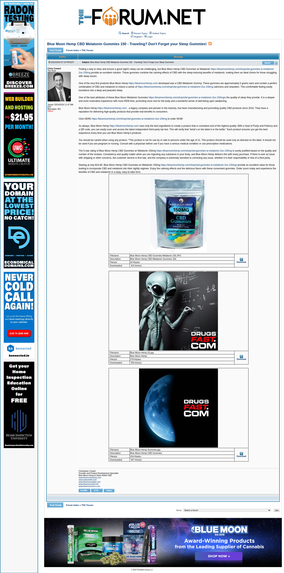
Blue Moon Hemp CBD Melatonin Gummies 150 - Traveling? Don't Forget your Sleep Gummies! (127, 44)
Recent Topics (141, 33)
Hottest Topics (159, 33)
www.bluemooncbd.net (89, 484)
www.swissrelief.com (88, 480)
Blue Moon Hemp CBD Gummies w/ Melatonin (186, 69)
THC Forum (87, 50)
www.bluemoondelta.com (90, 482)
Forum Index (73, 50)
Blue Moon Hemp (88, 108)
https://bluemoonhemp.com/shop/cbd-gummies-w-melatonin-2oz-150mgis (187, 97)
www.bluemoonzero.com (89, 486)
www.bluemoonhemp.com (90, 478)
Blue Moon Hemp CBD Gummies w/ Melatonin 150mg (127, 150)
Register (136, 37)
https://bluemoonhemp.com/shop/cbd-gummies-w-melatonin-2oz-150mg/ (199, 165)
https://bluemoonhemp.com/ (143, 83)
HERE (87, 118)
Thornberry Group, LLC (145, 570)
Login (148, 37)
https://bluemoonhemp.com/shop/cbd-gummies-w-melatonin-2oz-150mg (175, 86)
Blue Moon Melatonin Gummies (131, 97)
